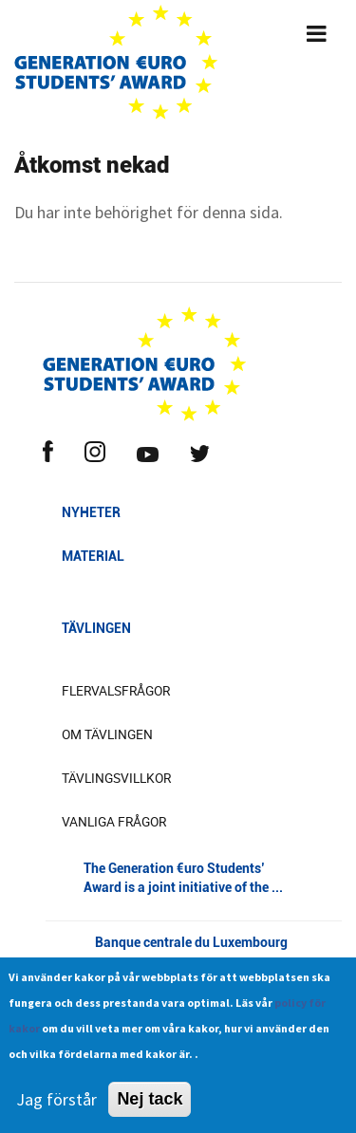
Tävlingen (96, 628)
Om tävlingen (107, 734)
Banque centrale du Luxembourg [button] (193, 957)
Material (93, 556)
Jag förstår (56, 1109)
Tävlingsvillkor (116, 778)
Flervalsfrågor (116, 690)
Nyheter (91, 512)
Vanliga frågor (114, 821)
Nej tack (149, 1108)
